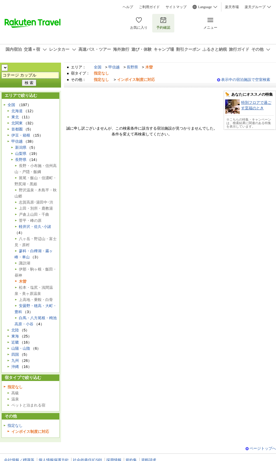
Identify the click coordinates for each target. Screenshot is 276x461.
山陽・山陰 (20, 348)
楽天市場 (232, 7)
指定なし (15, 425)
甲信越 (114, 67)
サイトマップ (176, 7)
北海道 (17, 111)
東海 (15, 336)
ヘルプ (128, 7)
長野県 (132, 67)
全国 (97, 67)
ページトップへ (263, 448)
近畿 (15, 342)
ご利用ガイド (149, 7)
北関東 (17, 123)
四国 (15, 354)
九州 (15, 360)
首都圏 (17, 129)
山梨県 (20, 153)
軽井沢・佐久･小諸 (35, 226)
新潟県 (20, 147)
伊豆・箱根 (20, 135)
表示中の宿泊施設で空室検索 (245, 79)
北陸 (15, 330)
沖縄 (15, 366)
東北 (15, 117)
